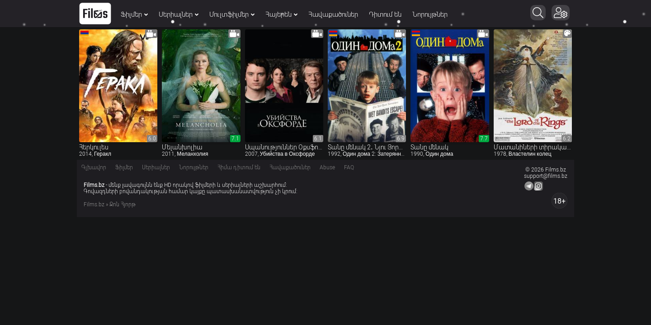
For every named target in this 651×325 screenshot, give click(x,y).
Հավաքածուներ (333, 14)
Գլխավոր (93, 167)
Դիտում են (385, 14)
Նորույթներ (430, 14)
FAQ (349, 167)
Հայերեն (281, 14)
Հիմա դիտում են (238, 167)
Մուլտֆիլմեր (232, 14)
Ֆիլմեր (134, 14)
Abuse (327, 167)
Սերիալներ (178, 14)
